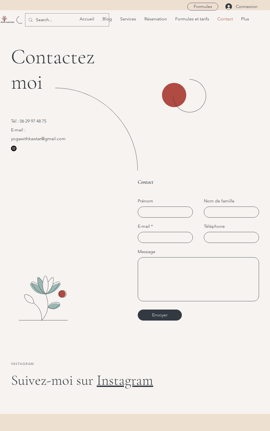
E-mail (144, 226)
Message (146, 252)
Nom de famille (219, 201)
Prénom (145, 201)
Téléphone (214, 226)
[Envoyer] (160, 315)
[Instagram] (14, 148)
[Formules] (202, 6)
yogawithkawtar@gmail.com (38, 138)
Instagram (125, 380)
